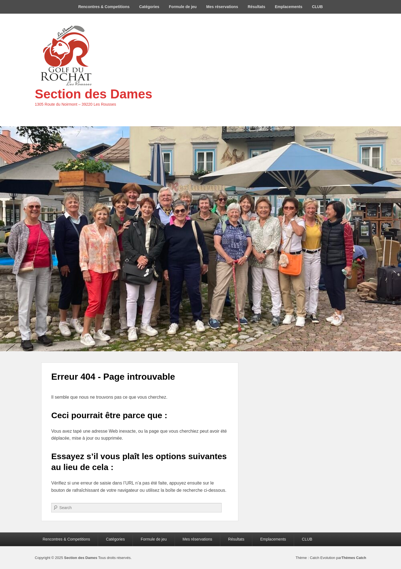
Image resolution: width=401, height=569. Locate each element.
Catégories (149, 6)
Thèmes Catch (353, 558)
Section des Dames (93, 94)
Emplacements (288, 6)
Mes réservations (222, 6)
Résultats (256, 6)
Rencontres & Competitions (103, 6)
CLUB (317, 6)
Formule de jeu (183, 6)
